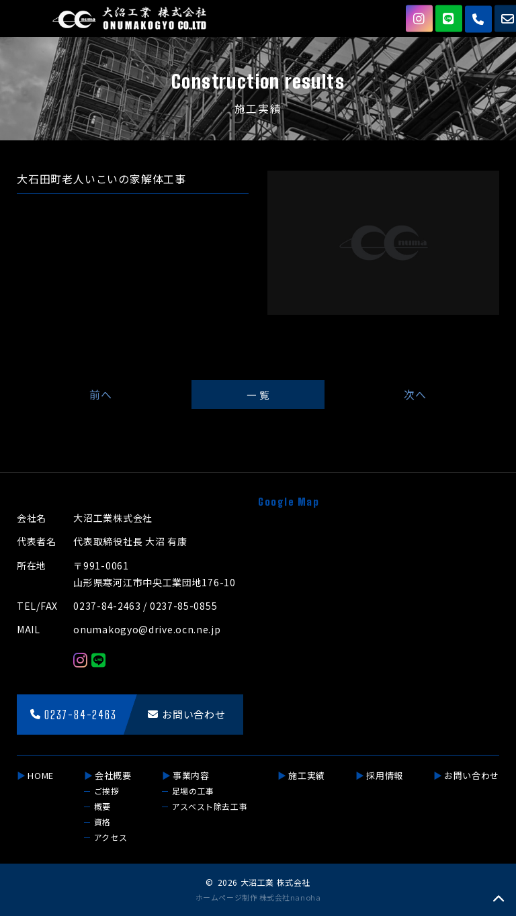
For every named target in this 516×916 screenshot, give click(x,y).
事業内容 (191, 775)
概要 (102, 806)
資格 (102, 821)
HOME (41, 775)
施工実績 (306, 775)
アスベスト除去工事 (209, 806)
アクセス (110, 837)
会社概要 (113, 775)
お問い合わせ (471, 775)
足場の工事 (193, 790)
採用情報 (384, 775)
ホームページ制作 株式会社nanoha (258, 897)
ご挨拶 (107, 790)
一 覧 (258, 394)
